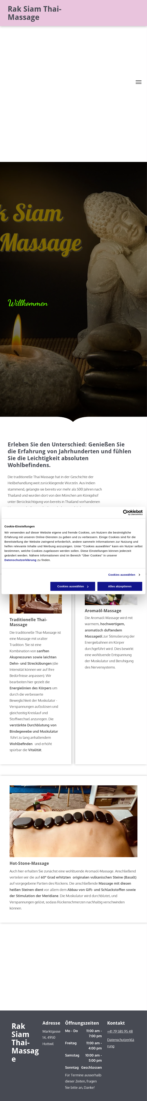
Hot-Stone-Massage (29, 863)
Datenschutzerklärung (20, 560)
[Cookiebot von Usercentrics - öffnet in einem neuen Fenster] (126, 512)
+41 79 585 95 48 (120, 1031)
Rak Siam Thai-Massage (34, 13)
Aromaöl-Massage (103, 610)
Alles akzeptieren (120, 586)
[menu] (139, 82)
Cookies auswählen (121, 574)
